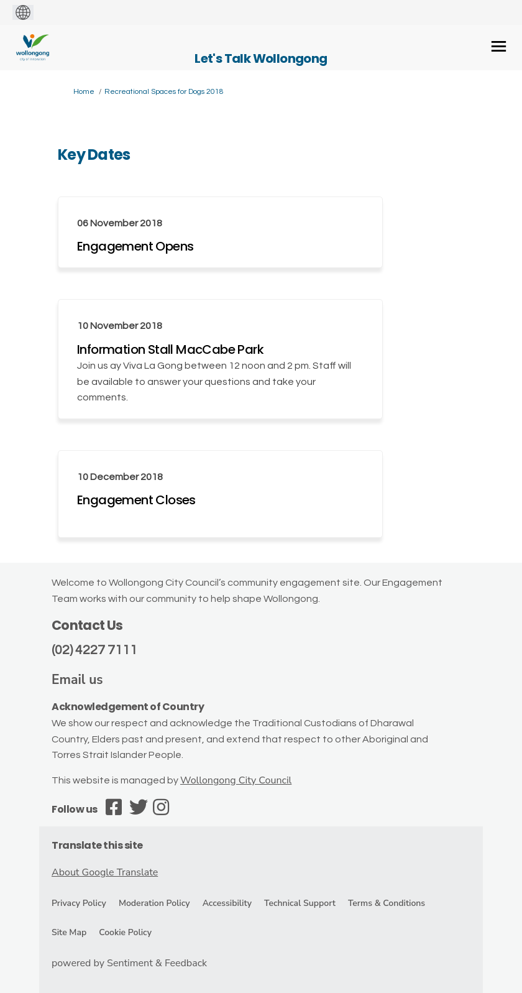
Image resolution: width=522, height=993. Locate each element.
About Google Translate (105, 872)
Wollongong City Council (235, 780)
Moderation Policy (154, 903)
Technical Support (300, 903)
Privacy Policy (79, 903)
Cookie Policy (125, 932)
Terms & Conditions (386, 903)
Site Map (69, 932)
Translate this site (97, 845)
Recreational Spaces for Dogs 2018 (164, 92)
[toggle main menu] (499, 46)
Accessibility (227, 903)
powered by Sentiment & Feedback (129, 963)
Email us (77, 679)
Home (83, 92)
